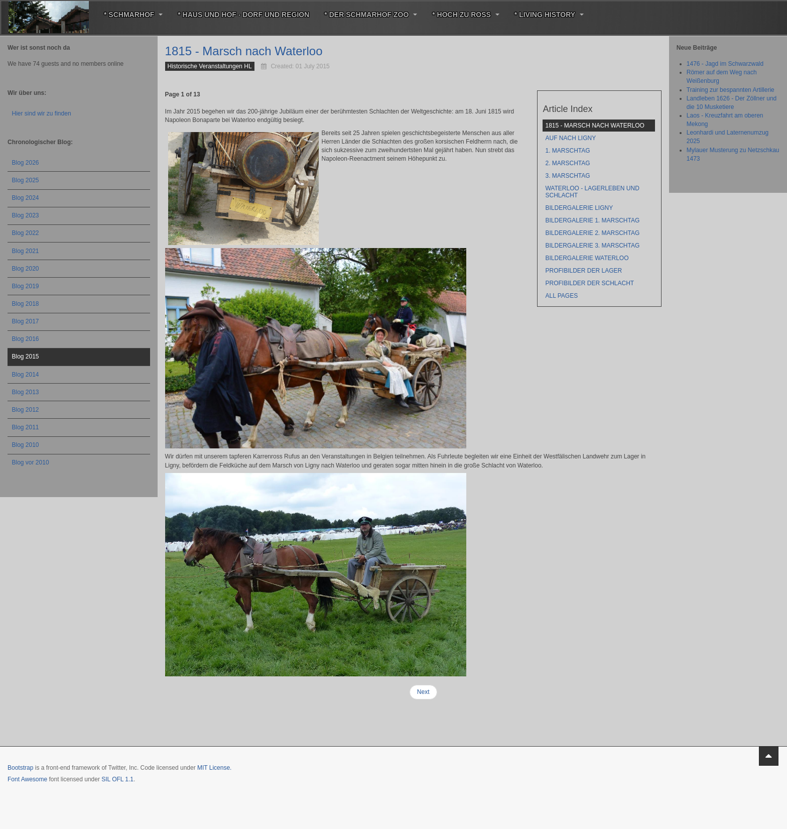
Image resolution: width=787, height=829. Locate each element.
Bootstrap (20, 767)
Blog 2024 (25, 197)
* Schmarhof (133, 15)
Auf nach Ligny (570, 138)
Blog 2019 (25, 286)
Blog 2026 (25, 162)
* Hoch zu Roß (465, 15)
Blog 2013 (25, 392)
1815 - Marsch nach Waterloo (244, 51)
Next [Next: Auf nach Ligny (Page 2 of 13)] (423, 691)
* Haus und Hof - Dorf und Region (243, 15)
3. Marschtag (567, 175)
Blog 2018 (25, 303)
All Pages (561, 295)
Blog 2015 (25, 356)
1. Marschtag (567, 150)
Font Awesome (27, 779)
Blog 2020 (25, 268)
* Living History (549, 15)
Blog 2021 (25, 251)
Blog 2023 (25, 215)
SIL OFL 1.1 (117, 779)
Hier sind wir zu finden (41, 113)
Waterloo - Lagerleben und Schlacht (592, 192)
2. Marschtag (567, 163)
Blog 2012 (25, 409)
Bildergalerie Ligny (579, 207)
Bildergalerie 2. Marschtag (592, 232)
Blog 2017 (25, 321)
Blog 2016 (25, 338)
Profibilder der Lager (583, 270)
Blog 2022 (25, 232)
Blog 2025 (25, 180)
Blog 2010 (25, 444)
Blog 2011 (25, 427)
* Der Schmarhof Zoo (370, 15)
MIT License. (214, 767)
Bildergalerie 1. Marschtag (592, 220)
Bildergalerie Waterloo (586, 258)
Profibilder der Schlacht (589, 283)
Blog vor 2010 (30, 462)
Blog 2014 (25, 374)
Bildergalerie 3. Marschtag (592, 245)
